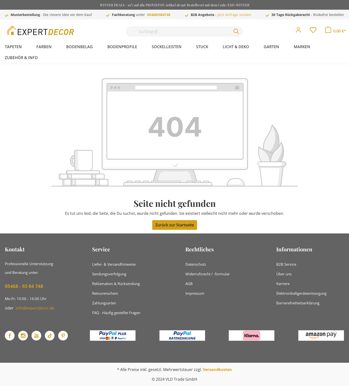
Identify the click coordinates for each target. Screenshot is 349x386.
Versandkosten (217, 369)
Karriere (283, 283)
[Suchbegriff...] (178, 31)
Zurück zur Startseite (174, 225)
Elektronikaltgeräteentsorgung (301, 293)
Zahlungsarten (104, 303)
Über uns (284, 273)
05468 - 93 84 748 (24, 286)
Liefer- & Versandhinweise (114, 264)
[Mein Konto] (298, 31)
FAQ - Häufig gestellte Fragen (116, 312)
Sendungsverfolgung (109, 273)
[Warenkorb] (335, 31)
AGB (189, 283)
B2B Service (286, 264)
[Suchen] (236, 31)
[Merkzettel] (313, 31)
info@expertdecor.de (35, 308)
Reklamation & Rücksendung (116, 283)
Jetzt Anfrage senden (234, 14)
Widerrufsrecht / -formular (207, 273)
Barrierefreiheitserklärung (297, 303)
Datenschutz (195, 264)
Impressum (194, 293)
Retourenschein (105, 293)
